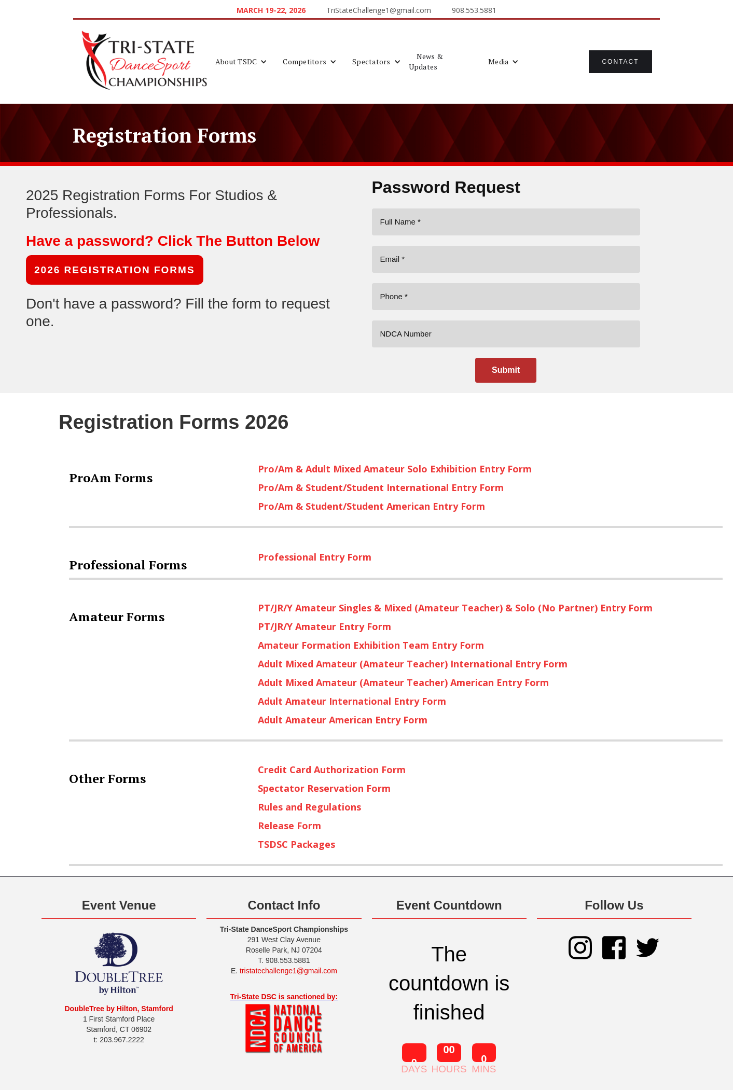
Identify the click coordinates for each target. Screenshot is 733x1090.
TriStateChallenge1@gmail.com (378, 10)
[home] (144, 61)
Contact (620, 61)
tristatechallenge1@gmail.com (288, 971)
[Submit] (505, 370)
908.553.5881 (474, 10)
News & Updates (426, 61)
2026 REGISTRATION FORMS (114, 269)
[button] (241, 61)
